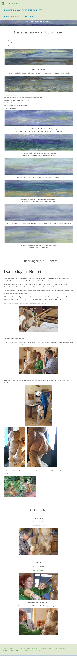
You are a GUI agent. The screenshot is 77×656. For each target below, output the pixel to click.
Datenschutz (40, 650)
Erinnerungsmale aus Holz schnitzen (16, 648)
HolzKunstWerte (17, 650)
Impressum (29, 650)
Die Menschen (60, 648)
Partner (6, 650)
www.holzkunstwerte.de (38, 526)
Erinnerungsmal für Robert (42, 648)
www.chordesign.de (38, 570)
